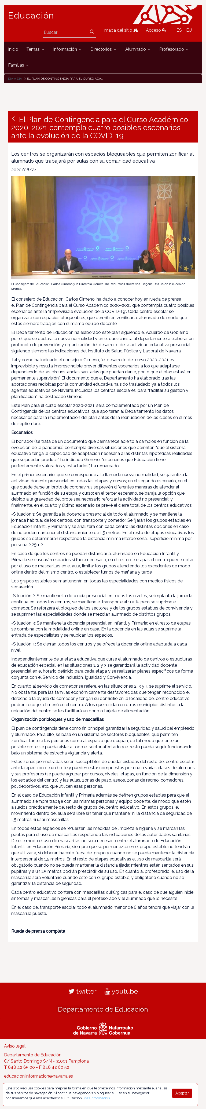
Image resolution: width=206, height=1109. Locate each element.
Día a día (15, 79)
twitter (82, 991)
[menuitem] (13, 49)
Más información (96, 1098)
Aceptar (182, 1093)
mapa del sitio (121, 30)
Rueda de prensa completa (38, 931)
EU (189, 30)
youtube (121, 991)
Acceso (156, 30)
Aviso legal (14, 1046)
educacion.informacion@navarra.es (38, 1076)
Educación (31, 15)
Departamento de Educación (103, 1009)
